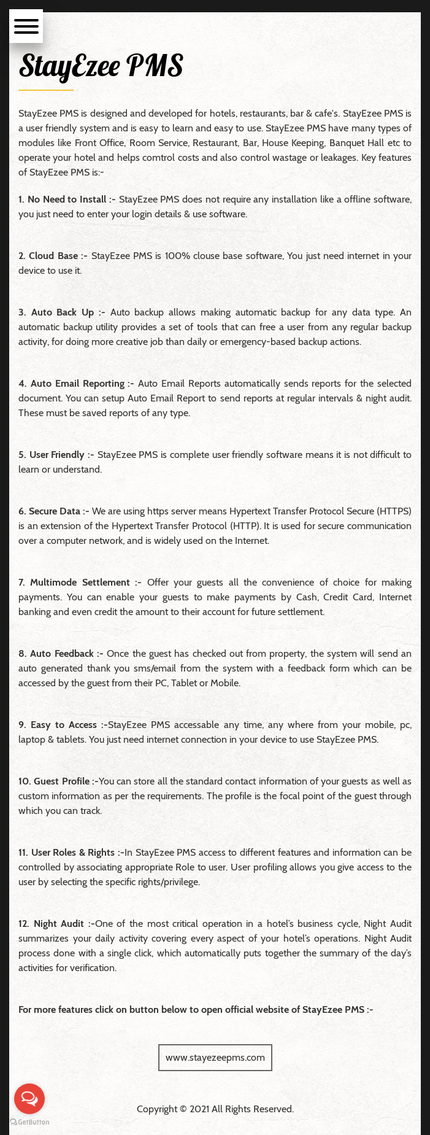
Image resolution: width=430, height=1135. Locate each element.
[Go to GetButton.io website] (29, 1122)
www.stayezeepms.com (215, 1057)
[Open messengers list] (29, 1098)
